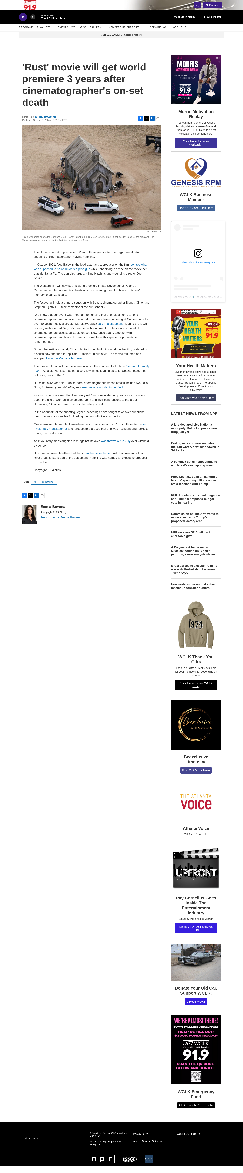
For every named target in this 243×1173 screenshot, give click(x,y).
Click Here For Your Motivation (196, 150)
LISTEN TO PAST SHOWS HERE (196, 935)
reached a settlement (98, 460)
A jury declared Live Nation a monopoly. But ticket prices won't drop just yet (195, 435)
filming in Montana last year (64, 365)
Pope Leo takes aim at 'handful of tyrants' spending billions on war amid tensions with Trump (194, 487)
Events (63, 34)
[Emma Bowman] (29, 522)
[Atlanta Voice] (196, 809)
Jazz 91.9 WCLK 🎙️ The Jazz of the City (195, 304)
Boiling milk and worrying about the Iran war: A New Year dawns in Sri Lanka (195, 454)
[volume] (33, 24)
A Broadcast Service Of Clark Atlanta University (108, 1141)
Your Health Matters (196, 372)
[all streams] (212, 24)
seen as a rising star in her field (102, 394)
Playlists (44, 34)
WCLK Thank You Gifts (196, 667)
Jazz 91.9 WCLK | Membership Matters (121, 42)
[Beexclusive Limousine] (196, 732)
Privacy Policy (140, 1141)
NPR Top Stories (44, 489)
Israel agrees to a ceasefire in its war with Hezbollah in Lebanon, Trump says (194, 576)
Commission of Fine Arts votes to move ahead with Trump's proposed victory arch (195, 524)
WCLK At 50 (78, 34)
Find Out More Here (196, 777)
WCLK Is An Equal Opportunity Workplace (105, 1150)
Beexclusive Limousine (196, 767)
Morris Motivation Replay (196, 121)
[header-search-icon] (199, 8)
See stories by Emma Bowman (61, 524)
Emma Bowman (45, 123)
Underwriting (156, 34)
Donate (216, 8)
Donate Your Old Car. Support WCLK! (196, 998)
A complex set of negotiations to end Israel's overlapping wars (194, 470)
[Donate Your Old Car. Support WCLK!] (196, 969)
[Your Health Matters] (196, 341)
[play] (23, 24)
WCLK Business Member (196, 204)
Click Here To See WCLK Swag (196, 692)
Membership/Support (123, 34)
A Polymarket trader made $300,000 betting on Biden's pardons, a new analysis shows (193, 558)
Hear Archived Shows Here (195, 405)
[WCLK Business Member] (196, 180)
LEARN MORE (196, 1009)
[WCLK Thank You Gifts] (196, 632)
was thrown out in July (115, 448)
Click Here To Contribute (196, 1112)
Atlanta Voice (196, 835)
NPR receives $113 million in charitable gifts (191, 541)
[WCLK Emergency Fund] (196, 1057)
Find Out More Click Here (196, 215)
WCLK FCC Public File (188, 1141)
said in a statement (110, 331)
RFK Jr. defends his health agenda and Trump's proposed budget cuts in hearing (195, 506)
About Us (179, 34)
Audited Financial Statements (148, 1148)
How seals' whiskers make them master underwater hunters (193, 593)
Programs (26, 34)
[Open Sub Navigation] (53, 34)
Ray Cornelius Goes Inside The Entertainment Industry (196, 913)
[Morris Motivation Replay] (196, 86)
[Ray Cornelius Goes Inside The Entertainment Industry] (196, 876)
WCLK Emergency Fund (196, 1101)
